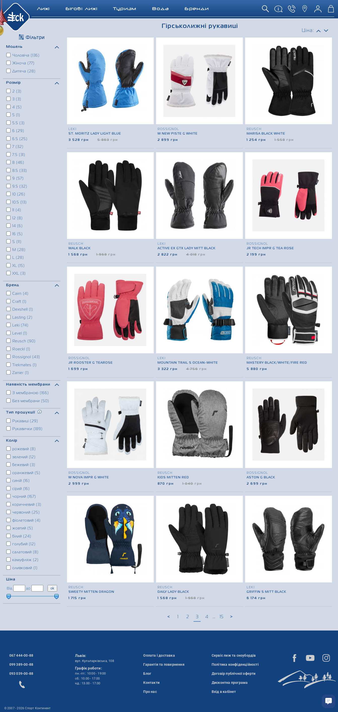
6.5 (17, 138)
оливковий (22, 567)
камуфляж (23, 559)
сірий (18, 488)
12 (15, 218)
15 (221, 617)
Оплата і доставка (159, 655)
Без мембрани (28, 400)
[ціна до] (37, 588)
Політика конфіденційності (235, 664)
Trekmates (22, 364)
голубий (21, 543)
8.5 (17, 170)
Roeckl (18, 349)
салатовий (23, 552)
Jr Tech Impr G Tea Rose (270, 248)
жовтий (20, 528)
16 (15, 233)
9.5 (17, 186)
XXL (16, 273)
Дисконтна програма (230, 683)
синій (18, 480)
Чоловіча (23, 55)
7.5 (16, 154)
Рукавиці (22, 420)
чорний (21, 496)
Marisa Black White (266, 134)
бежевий (21, 464)
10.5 (17, 202)
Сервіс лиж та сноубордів (234, 655)
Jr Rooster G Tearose (90, 363)
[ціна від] (19, 588)
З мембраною (28, 392)
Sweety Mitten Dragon (91, 592)
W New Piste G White (178, 134)
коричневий (24, 504)
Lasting (19, 317)
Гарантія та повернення (163, 664)
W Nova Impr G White (88, 477)
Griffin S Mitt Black (266, 592)
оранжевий (23, 472)
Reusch (21, 341)
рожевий (21, 448)
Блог (147, 674)
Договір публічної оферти (234, 674)
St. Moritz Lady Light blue (94, 134)
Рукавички (25, 428)
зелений (21, 456)
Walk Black (79, 248)
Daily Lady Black (173, 592)
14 (15, 225)
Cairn (17, 293)
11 (14, 209)
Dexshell (20, 309)
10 (16, 194)
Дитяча (21, 71)
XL (16, 265)
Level (17, 333)
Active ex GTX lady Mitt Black (186, 248)
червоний (23, 512)
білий (19, 536)
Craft (16, 301)
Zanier (18, 372)
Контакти (151, 683)
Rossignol (23, 356)
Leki (17, 325)
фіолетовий (24, 520)
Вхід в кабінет (224, 692)
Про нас (150, 692)
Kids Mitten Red (173, 477)
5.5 (16, 122)
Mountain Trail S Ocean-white (188, 363)
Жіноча (20, 63)
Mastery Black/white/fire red (277, 363)
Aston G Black (261, 477)
